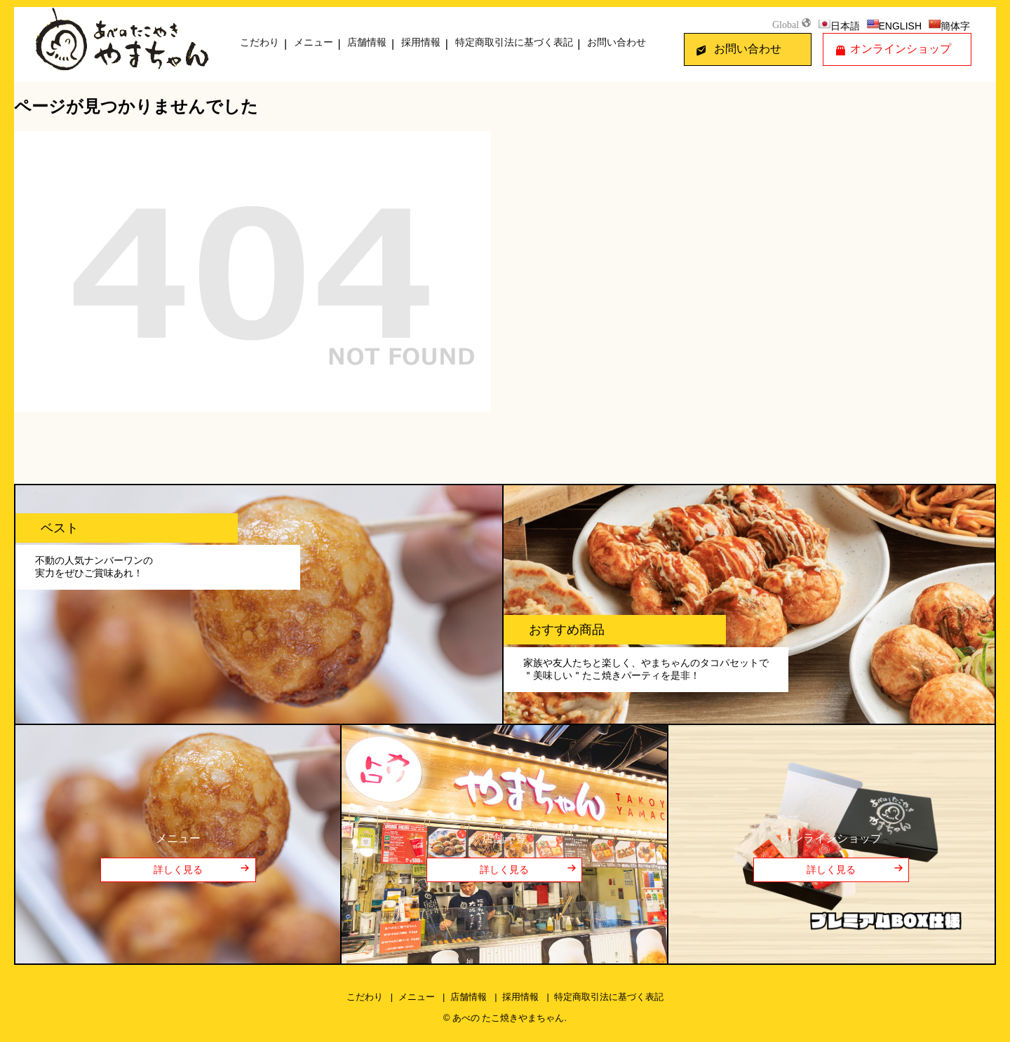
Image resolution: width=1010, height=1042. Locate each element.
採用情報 (420, 42)
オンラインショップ (900, 49)
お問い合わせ (616, 42)
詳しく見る (178, 869)
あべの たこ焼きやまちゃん (508, 1018)
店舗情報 (366, 42)
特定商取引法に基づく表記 (514, 42)
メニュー (313, 42)
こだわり (259, 42)
